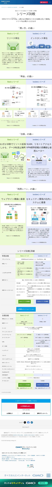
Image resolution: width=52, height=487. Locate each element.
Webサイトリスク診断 (40, 455)
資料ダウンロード (42, 413)
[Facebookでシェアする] (28, 422)
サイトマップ (26, 427)
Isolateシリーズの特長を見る (39, 64)
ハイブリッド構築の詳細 (33, 377)
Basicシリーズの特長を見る (13, 67)
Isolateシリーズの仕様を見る (39, 180)
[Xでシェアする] (25, 422)
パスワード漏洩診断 (31, 455)
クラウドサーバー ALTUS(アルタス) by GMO (9, 7)
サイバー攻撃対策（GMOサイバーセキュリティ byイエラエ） (22, 458)
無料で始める (44, 2)
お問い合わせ (26, 413)
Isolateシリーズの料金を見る (39, 125)
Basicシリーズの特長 (24, 301)
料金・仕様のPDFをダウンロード (24, 388)
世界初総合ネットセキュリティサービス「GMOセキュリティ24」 (14, 455)
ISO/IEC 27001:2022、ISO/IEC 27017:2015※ (24, 435)
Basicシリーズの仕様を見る (13, 178)
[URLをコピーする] (32, 422)
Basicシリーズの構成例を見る (13, 235)
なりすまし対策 (21, 460)
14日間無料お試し (25, 406)
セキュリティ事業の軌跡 (30, 460)
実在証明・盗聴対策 (5, 458)
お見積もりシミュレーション (26, 309)
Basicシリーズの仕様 (24, 384)
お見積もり (10, 413)
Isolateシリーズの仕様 (42, 384)
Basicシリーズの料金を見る (13, 125)
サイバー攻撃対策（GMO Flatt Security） (9, 460)
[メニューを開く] (49, 2)
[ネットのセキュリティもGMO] (26, 483)
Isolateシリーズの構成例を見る (39, 242)
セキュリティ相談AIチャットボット (8, 457)
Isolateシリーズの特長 (42, 301)
